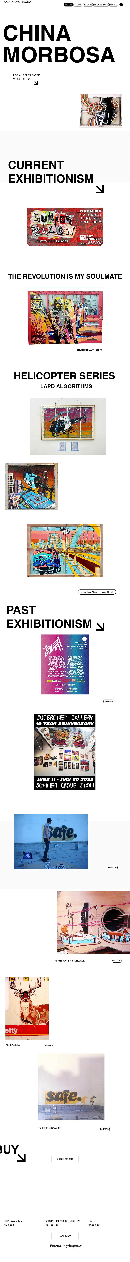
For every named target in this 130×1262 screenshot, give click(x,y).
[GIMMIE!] (108, 701)
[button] (121, 4)
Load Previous (65, 1158)
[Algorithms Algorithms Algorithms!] (97, 592)
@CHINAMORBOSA (17, 1)
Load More (65, 1235)
